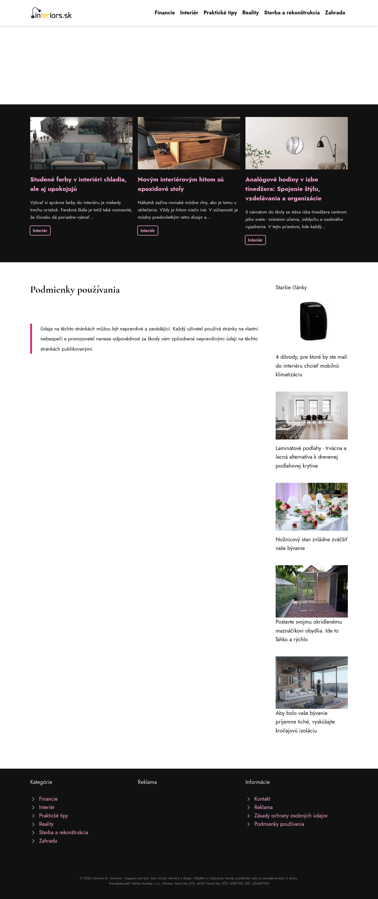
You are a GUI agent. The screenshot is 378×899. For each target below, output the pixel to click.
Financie (165, 13)
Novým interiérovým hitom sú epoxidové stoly (181, 184)
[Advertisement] (189, 65)
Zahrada (335, 13)
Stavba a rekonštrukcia (292, 13)
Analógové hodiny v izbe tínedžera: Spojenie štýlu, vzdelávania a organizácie (283, 189)
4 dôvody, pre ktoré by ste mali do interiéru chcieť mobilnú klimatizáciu (311, 365)
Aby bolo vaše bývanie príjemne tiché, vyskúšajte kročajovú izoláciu (305, 722)
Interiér (189, 13)
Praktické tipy (220, 13)
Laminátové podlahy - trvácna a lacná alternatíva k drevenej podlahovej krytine (311, 457)
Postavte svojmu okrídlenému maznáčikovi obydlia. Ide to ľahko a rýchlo (309, 630)
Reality (250, 13)
